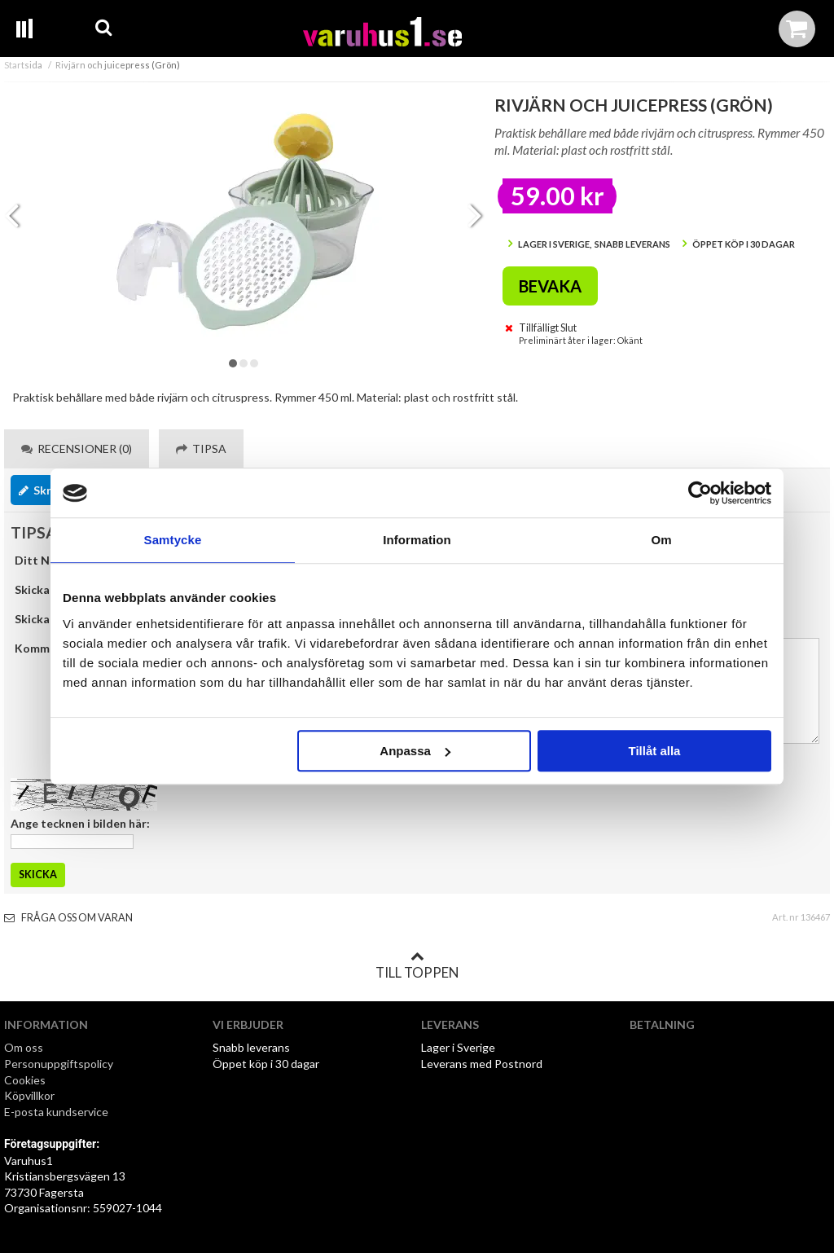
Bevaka (550, 286)
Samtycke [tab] (173, 540)
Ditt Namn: (45, 560)
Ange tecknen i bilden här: (80, 823)
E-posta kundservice (57, 1112)
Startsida (23, 64)
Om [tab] (661, 540)
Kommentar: (49, 648)
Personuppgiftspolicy (58, 1064)
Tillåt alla (654, 751)
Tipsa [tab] (201, 448)
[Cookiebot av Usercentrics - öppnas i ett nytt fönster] (700, 493)
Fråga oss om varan (68, 918)
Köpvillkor (29, 1095)
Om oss (23, 1047)
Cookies (25, 1080)
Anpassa (415, 751)
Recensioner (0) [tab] (76, 448)
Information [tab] (417, 540)
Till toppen (417, 965)
